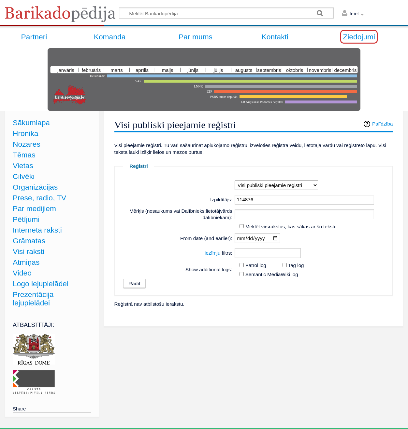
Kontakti (275, 37)
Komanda (110, 37)
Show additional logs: (208, 269)
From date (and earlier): (206, 238)
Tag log (296, 265)
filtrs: (218, 253)
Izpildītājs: (221, 199)
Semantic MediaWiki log (271, 274)
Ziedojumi (359, 37)
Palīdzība (382, 124)
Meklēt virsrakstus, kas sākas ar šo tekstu (291, 226)
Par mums (195, 37)
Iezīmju (212, 253)
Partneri (34, 37)
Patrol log (255, 265)
